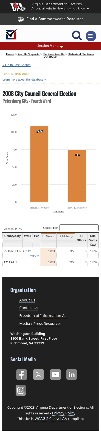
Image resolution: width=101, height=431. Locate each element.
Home (10, 54)
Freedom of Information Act (43, 315)
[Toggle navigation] (91, 36)
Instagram (21, 390)
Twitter (38, 374)
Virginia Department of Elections (56, 4)
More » (33, 255)
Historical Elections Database (68, 55)
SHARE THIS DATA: (16, 73)
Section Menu (51, 45)
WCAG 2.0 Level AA (50, 418)
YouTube (55, 374)
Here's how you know (71, 8)
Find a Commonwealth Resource (51, 19)
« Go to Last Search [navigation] (16, 65)
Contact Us (28, 307)
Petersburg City (17, 251)
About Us (27, 300)
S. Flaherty (64, 236)
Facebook (21, 374)
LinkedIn (72, 374)
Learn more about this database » (24, 79)
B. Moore (47, 236)
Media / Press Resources (40, 323)
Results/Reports (28, 54)
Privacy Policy (63, 412)
